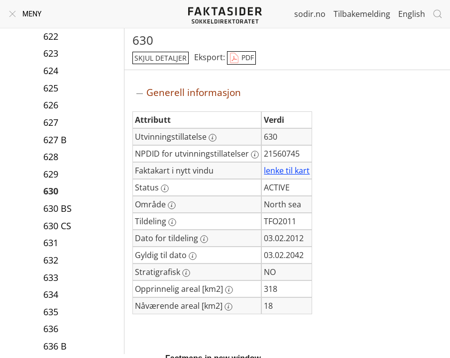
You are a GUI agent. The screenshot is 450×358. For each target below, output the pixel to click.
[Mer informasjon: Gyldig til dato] (193, 256)
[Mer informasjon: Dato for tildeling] (204, 239)
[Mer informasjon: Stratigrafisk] (186, 273)
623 (50, 53)
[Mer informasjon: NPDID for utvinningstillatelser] (255, 155)
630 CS (57, 226)
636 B (55, 346)
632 (50, 260)
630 (50, 191)
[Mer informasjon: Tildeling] (172, 222)
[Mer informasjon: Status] (165, 188)
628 (50, 157)
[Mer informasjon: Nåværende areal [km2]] (228, 307)
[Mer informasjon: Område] (172, 205)
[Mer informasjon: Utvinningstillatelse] (213, 138)
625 (50, 88)
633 (50, 277)
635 (50, 312)
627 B (55, 140)
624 (50, 71)
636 (50, 329)
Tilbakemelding (362, 13)
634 (50, 294)
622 (50, 36)
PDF (241, 58)
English (411, 13)
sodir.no (310, 13)
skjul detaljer (160, 58)
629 (50, 174)
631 (50, 243)
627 (50, 122)
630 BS (57, 208)
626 (50, 105)
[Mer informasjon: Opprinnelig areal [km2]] (229, 290)
